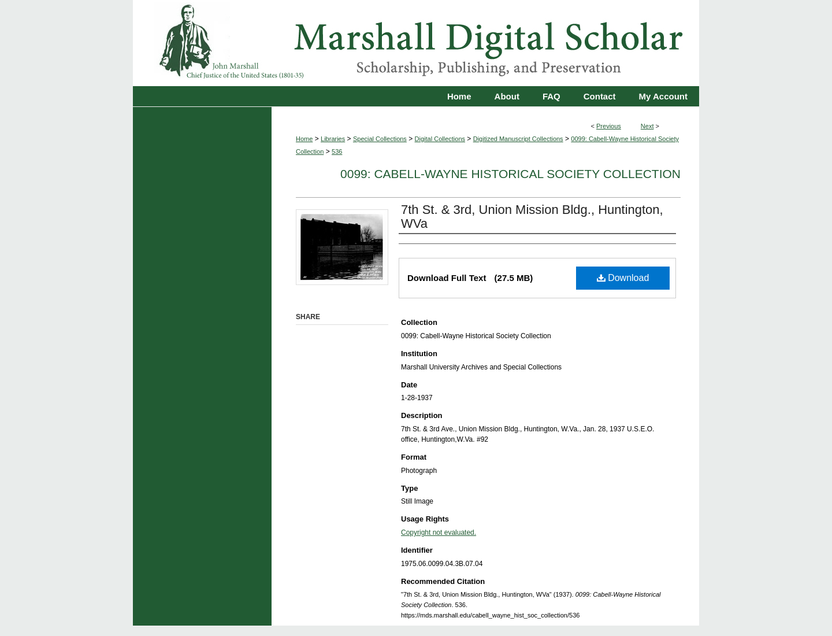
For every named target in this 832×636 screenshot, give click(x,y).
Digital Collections (440, 138)
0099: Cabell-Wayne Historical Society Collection (510, 173)
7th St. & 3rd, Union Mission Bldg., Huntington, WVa (532, 216)
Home (304, 138)
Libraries (333, 138)
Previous (608, 126)
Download (623, 278)
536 (337, 151)
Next (647, 126)
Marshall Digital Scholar (416, 43)
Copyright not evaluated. (438, 532)
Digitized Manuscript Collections (518, 138)
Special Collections (380, 138)
